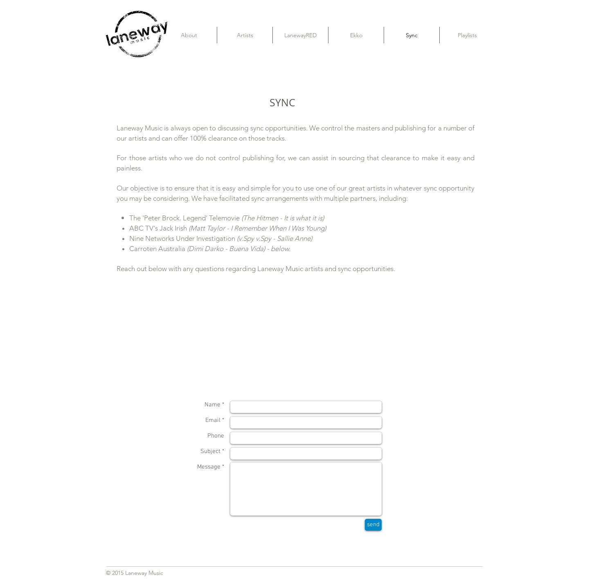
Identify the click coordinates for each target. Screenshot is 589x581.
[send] (373, 525)
